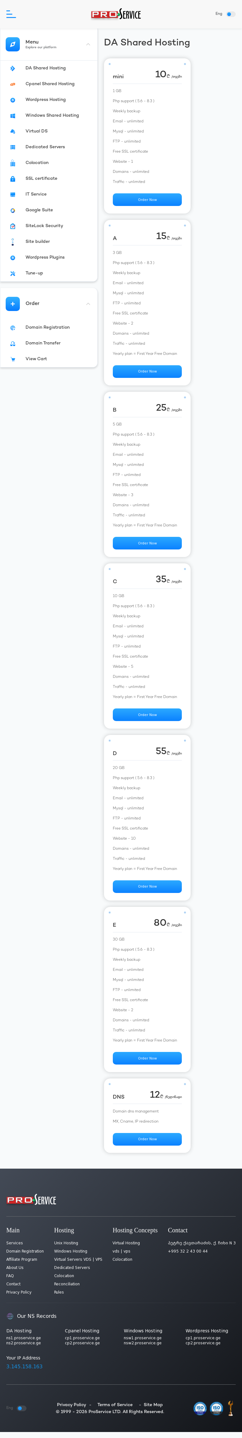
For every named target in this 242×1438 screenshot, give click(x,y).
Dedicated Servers (72, 1273)
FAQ (10, 1282)
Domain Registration (25, 1257)
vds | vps (121, 1257)
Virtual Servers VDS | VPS (78, 1265)
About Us (15, 1273)
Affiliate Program (21, 1265)
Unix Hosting (66, 1249)
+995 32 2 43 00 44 (188, 1257)
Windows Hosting (70, 1257)
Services (14, 1249)
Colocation (64, 1282)
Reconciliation (67, 1290)
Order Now (147, 200)
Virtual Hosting (126, 1249)
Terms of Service (115, 1410)
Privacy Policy (19, 1298)
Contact (13, 1290)
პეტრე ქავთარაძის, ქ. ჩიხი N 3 (202, 1249)
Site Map (153, 1410)
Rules (59, 1298)
